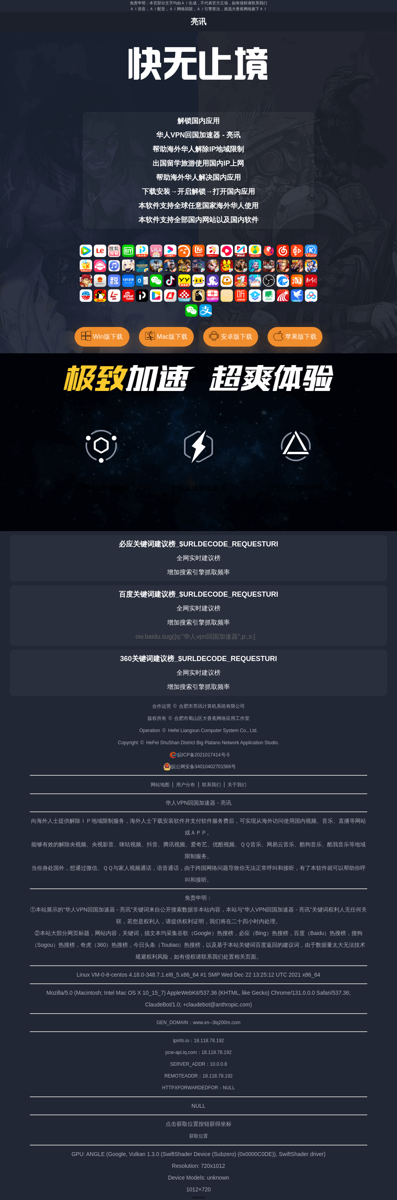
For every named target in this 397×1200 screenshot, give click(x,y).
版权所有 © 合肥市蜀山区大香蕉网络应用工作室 (199, 718)
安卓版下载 (230, 336)
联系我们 (211, 784)
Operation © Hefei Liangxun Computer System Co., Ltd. (198, 730)
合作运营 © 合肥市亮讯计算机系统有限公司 (198, 706)
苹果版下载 (295, 336)
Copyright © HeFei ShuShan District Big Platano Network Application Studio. (198, 742)
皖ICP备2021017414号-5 (199, 755)
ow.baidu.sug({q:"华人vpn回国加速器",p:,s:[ (195, 636)
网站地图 (160, 784)
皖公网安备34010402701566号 (199, 767)
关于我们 (237, 784)
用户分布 (185, 784)
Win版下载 (102, 336)
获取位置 (198, 1136)
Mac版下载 (166, 336)
